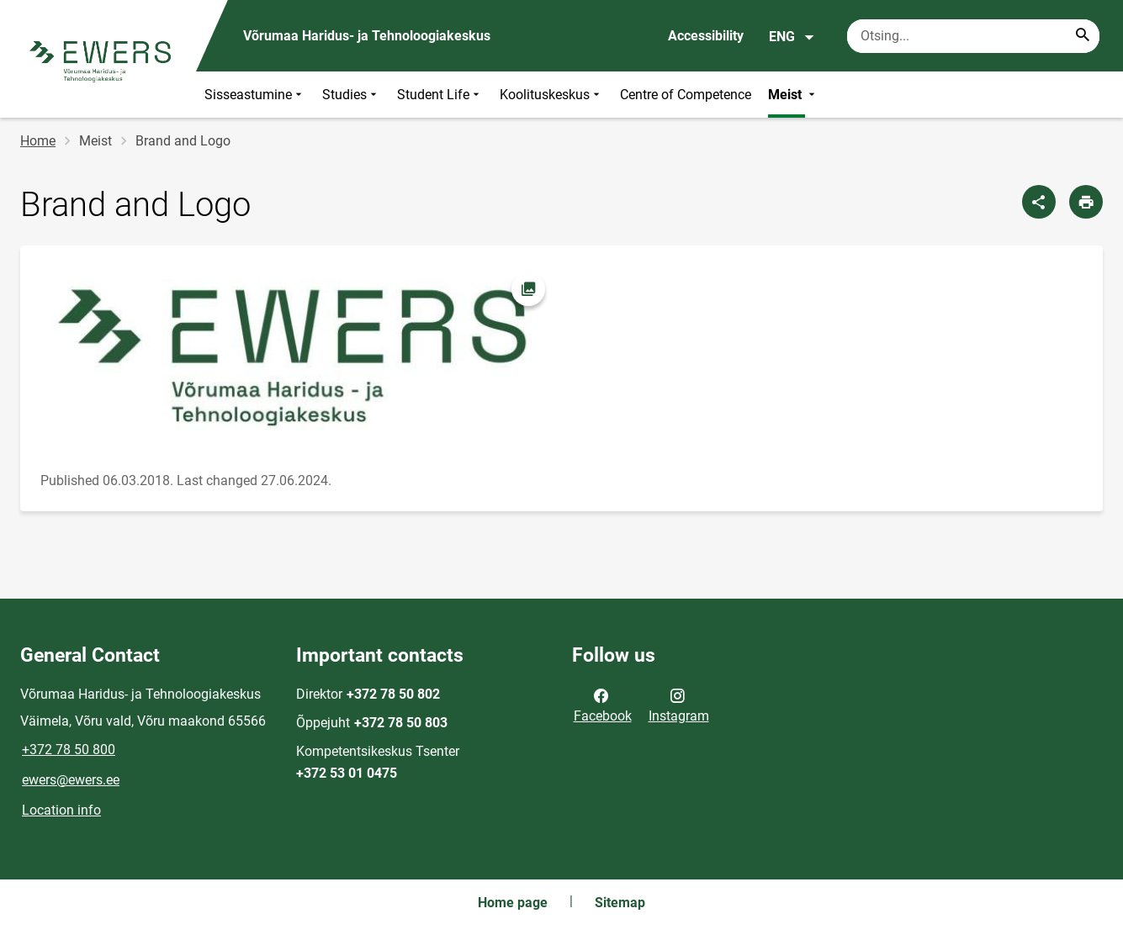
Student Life (440, 95)
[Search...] (1082, 36)
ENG (792, 37)
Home (38, 141)
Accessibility (706, 36)
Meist (793, 95)
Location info (61, 810)
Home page (513, 903)
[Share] (1039, 202)
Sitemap (620, 903)
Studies (351, 95)
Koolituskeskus (551, 95)
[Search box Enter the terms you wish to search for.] (973, 36)
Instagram (679, 704)
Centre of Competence (685, 95)
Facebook (603, 704)
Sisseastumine (254, 95)
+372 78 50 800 (68, 750)
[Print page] (1086, 202)
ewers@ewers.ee (70, 780)
